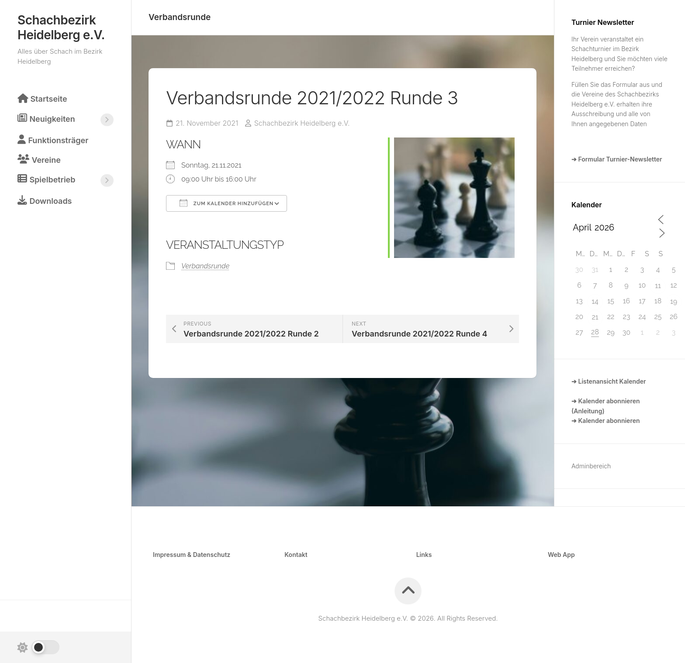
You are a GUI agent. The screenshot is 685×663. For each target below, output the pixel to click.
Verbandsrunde (180, 17)
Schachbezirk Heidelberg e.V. (61, 27)
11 (658, 286)
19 (673, 301)
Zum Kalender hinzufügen (226, 202)
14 (595, 301)
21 (595, 317)
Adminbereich (591, 466)
